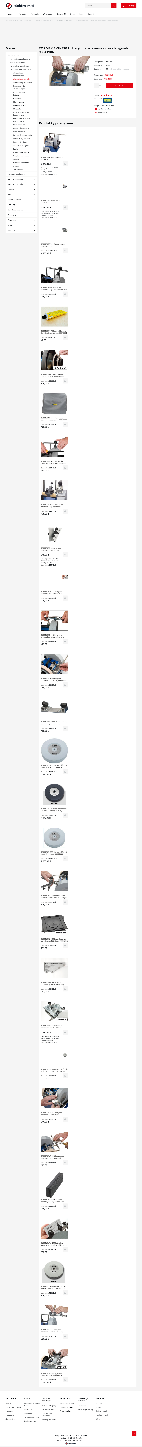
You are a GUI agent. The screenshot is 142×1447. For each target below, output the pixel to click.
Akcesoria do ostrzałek (22, 79)
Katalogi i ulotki (102, 1415)
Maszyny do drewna (15, 179)
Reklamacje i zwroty (85, 1409)
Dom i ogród (12, 205)
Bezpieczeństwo (30, 1421)
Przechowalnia (65, 1411)
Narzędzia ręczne (14, 199)
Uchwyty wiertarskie (21, 152)
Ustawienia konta (66, 1407)
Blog (98, 1419)
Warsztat (11, 189)
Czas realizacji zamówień (47, 1414)
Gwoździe (17, 98)
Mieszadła (17, 109)
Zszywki (16, 166)
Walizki (16, 159)
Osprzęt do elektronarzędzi (20, 69)
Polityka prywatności (31, 1417)
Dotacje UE (28, 1409)
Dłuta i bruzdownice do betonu (22, 93)
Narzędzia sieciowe (17, 62)
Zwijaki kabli (18, 169)
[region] (71, 32)
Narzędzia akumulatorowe (20, 59)
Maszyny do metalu (15, 184)
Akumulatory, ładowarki (22, 82)
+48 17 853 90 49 (65, 1441)
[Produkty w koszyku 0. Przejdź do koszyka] (128, 5)
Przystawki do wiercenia (22, 135)
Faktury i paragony (49, 1405)
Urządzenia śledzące (21, 156)
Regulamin (28, 1413)
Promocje (11, 230)
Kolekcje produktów (13, 1407)
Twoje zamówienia (67, 1403)
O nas (98, 1407)
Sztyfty (15, 149)
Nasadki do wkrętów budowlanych (21, 113)
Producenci (12, 215)
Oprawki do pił (19, 125)
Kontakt (99, 1403)
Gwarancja (82, 1405)
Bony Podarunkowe (15, 210)
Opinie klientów (102, 1411)
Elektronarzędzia (14, 55)
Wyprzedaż (12, 220)
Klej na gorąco (18, 102)
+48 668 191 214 (78, 1441)
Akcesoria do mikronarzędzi (18, 74)
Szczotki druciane (20, 142)
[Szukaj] (113, 5)
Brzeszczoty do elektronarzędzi (19, 87)
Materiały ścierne (19, 105)
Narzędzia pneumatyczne (19, 66)
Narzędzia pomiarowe (16, 174)
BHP (9, 194)
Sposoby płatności (49, 1419)
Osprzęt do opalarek (21, 128)
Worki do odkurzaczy (21, 163)
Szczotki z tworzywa (21, 145)
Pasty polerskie (19, 132)
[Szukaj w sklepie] (101, 5)
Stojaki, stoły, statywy (21, 138)
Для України (10, 1419)
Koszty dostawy (48, 1409)
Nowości (11, 225)
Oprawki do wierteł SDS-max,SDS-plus (22, 119)
